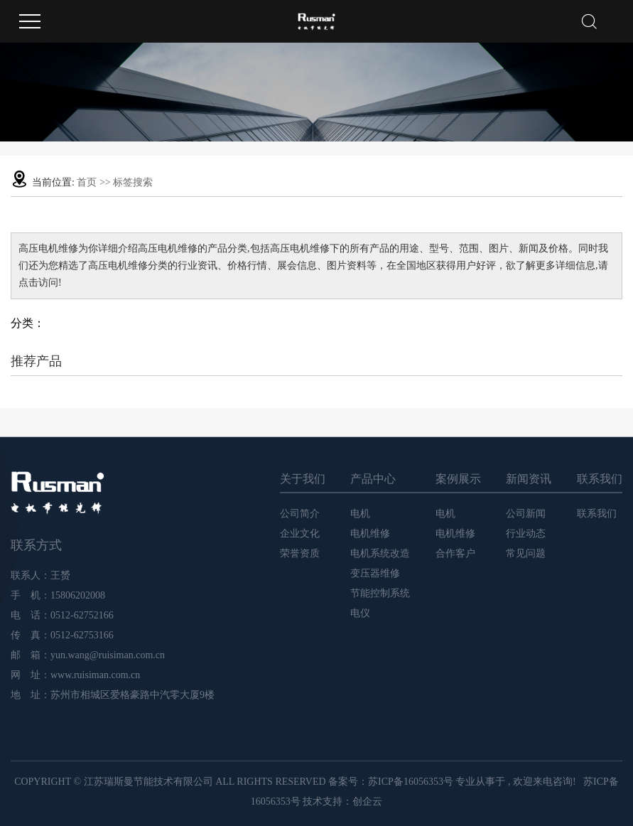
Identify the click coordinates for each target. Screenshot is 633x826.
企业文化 (300, 533)
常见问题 (526, 553)
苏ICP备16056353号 (410, 781)
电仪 (360, 613)
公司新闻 (526, 513)
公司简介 (300, 513)
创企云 (367, 801)
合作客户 (455, 553)
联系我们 (599, 479)
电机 (360, 513)
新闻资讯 (528, 479)
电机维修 (370, 533)
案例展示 (458, 479)
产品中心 (373, 479)
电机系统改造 (380, 553)
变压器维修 (375, 573)
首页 (87, 182)
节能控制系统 (380, 593)
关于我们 (302, 479)
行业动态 (526, 533)
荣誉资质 (300, 553)
